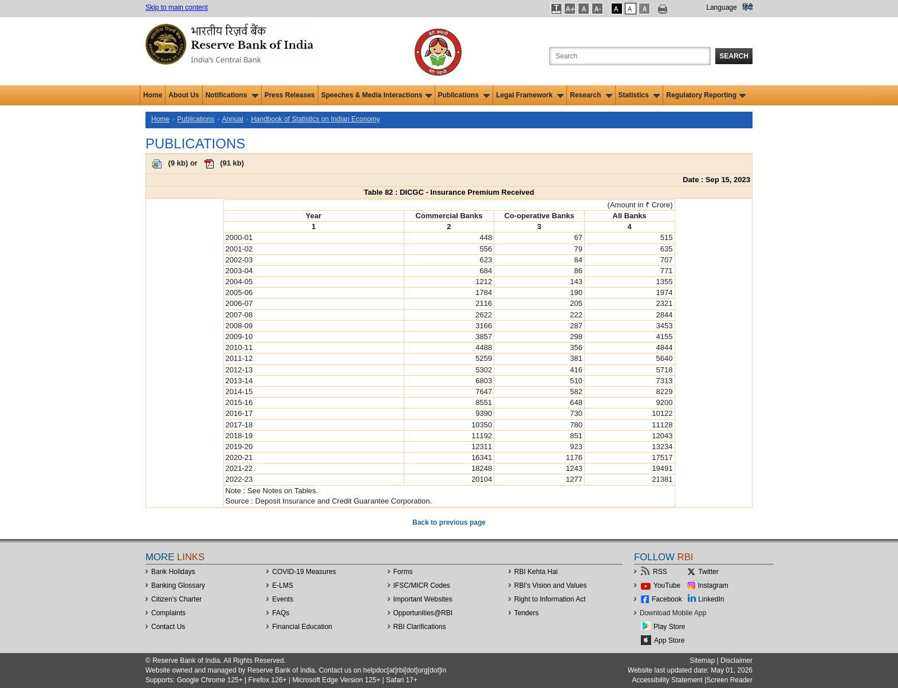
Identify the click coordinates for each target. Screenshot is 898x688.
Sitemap (702, 660)
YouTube (666, 585)
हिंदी (747, 7)
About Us (183, 95)
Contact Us (168, 627)
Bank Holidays (173, 572)
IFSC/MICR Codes (421, 585)
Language (721, 7)
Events (282, 599)
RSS (660, 572)
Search (734, 56)
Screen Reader (729, 680)
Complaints (168, 613)
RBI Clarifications (419, 627)
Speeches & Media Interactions (376, 95)
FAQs (280, 613)
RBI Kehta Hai (536, 572)
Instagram (713, 585)
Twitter (708, 572)
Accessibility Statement (667, 680)
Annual (232, 119)
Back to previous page (449, 522)
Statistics (639, 95)
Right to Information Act (550, 599)
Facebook (667, 599)
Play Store (669, 627)
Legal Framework (530, 95)
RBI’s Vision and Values (550, 585)
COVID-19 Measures (304, 572)
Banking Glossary (178, 585)
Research (591, 95)
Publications (464, 95)
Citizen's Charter (176, 599)
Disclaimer (736, 660)
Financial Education (302, 627)
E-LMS (282, 585)
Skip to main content (176, 7)
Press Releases (290, 95)
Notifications (232, 95)
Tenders (526, 613)
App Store (669, 640)
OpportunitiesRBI (423, 613)
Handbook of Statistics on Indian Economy (315, 119)
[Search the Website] (630, 56)
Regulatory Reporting (706, 95)
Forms (403, 572)
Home (152, 95)
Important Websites (422, 599)
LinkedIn (711, 599)
